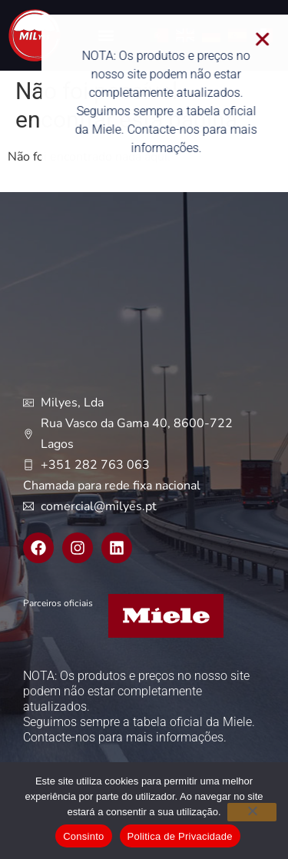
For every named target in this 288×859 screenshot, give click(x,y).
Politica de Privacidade (180, 836)
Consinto (83, 836)
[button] (269, 39)
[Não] (251, 812)
